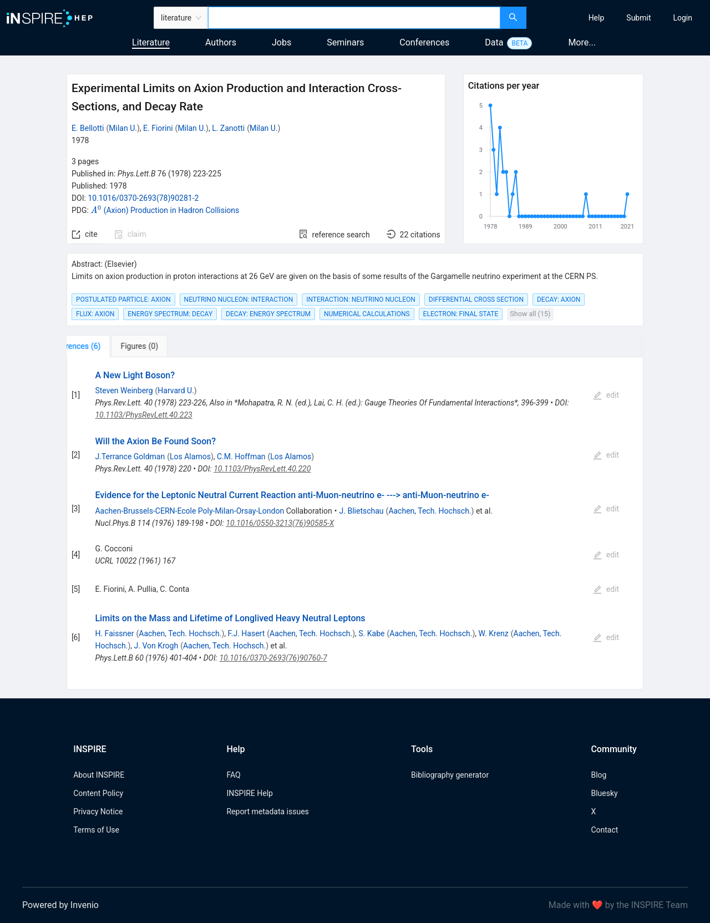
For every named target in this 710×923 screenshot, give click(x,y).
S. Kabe (371, 633)
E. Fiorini (158, 128)
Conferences (424, 42)
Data (494, 42)
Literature (151, 42)
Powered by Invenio (60, 905)
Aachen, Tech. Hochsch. (429, 510)
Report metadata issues (267, 811)
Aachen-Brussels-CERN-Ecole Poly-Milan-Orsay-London (189, 510)
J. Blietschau (361, 510)
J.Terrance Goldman (130, 456)
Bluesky (604, 793)
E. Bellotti (88, 128)
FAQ (233, 774)
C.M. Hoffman (241, 456)
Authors (220, 42)
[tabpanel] (355, 523)
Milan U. (123, 128)
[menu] (619, 18)
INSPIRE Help (249, 793)
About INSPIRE (98, 774)
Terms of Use (96, 829)
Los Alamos (190, 456)
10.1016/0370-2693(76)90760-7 (273, 657)
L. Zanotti (228, 128)
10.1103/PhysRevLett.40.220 (262, 468)
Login (682, 17)
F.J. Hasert (246, 633)
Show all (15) (530, 314)
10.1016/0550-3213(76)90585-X (280, 523)
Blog (598, 774)
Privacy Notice (98, 811)
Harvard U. (176, 390)
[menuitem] (597, 18)
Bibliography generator (450, 774)
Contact (604, 829)
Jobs (281, 42)
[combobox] (354, 18)
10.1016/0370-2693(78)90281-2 (143, 198)
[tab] (101, 346)
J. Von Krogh (156, 645)
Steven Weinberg (124, 390)
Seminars (345, 42)
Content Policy (98, 793)
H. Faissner (114, 633)
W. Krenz (494, 633)
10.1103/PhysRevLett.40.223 (143, 414)
